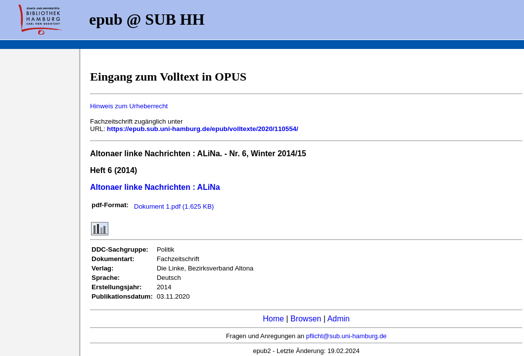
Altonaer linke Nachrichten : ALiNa (155, 187)
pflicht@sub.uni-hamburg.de (346, 336)
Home (273, 318)
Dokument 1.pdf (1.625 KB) (174, 206)
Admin (338, 318)
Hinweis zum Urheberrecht (129, 106)
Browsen (305, 318)
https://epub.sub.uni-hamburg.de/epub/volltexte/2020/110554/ (202, 129)
